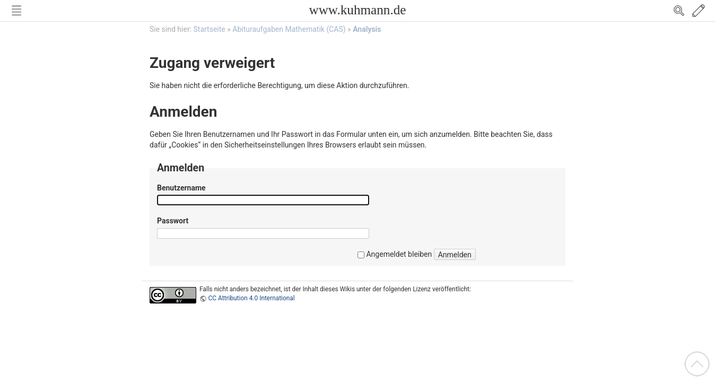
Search (679, 11)
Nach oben (697, 364)
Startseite (209, 29)
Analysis (367, 29)
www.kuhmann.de (357, 10)
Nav (16, 11)
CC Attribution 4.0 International (251, 298)
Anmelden (455, 254)
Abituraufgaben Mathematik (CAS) (288, 29)
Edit (699, 11)
